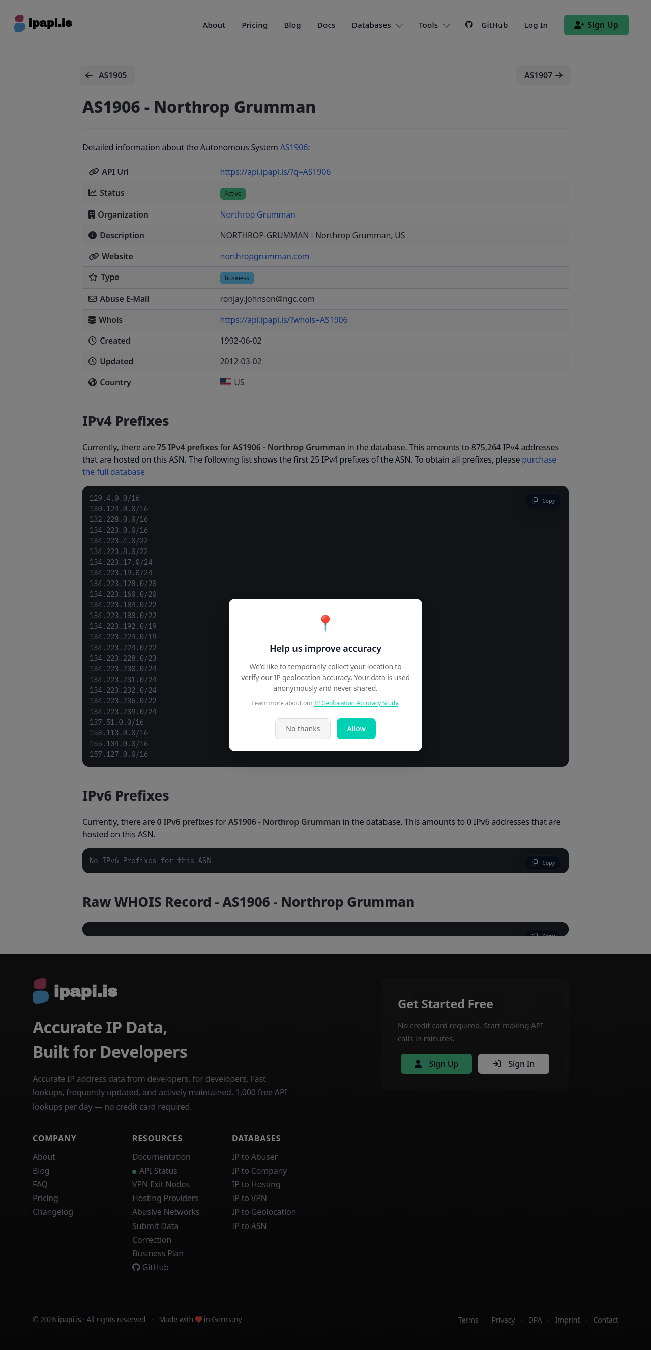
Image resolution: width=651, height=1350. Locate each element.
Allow (356, 728)
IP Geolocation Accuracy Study (356, 703)
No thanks (303, 728)
